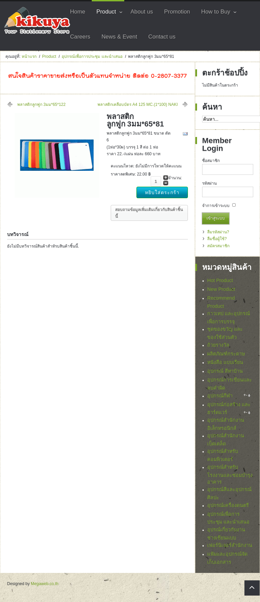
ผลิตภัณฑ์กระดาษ (226, 353)
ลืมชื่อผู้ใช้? (217, 238)
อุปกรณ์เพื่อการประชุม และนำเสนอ (92, 56)
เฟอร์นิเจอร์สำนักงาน (229, 547)
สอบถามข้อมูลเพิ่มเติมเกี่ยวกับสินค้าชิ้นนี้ (149, 213)
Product (49, 56)
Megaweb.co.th (44, 585)
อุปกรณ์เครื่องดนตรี (228, 507)
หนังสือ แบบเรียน (225, 362)
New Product (221, 289)
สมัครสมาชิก (218, 246)
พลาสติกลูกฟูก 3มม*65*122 (41, 104)
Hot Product (220, 280)
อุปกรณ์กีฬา (220, 395)
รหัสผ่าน (209, 183)
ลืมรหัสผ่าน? (218, 232)
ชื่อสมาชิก (211, 160)
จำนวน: (175, 178)
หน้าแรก (29, 56)
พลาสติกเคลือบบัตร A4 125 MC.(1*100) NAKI (138, 104)
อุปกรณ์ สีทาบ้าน (225, 371)
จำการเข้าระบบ (216, 205)
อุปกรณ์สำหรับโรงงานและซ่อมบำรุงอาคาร (230, 476)
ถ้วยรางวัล (218, 345)
